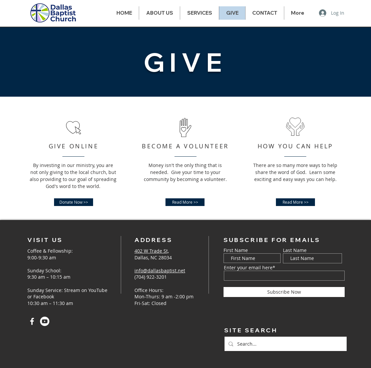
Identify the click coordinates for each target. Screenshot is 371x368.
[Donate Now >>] (73, 202)
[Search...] (285, 344)
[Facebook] (32, 321)
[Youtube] (44, 321)
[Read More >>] (185, 202)
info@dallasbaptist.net (159, 270)
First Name (236, 250)
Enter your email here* (249, 267)
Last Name (295, 250)
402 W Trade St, (151, 251)
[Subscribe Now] (284, 292)
